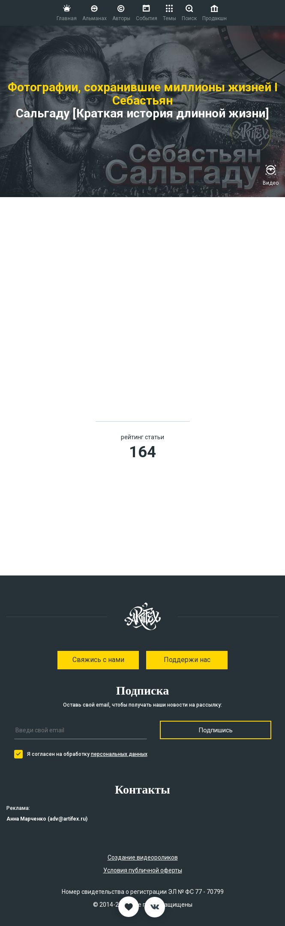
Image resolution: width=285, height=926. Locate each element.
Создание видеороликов (143, 857)
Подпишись (215, 730)
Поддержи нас (187, 660)
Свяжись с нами (98, 660)
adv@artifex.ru (68, 819)
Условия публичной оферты (142, 870)
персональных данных (119, 754)
